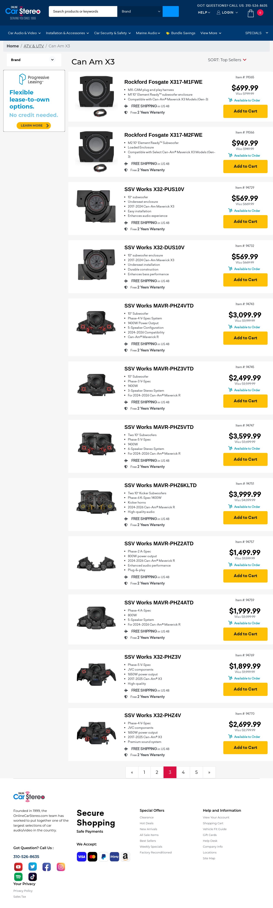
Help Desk (210, 840)
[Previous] (131, 772)
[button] (227, 60)
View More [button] (210, 33)
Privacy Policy (22, 890)
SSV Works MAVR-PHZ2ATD (159, 543)
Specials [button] (256, 33)
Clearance (147, 817)
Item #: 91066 (245, 132)
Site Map (209, 858)
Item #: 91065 (245, 77)
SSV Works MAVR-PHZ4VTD (159, 306)
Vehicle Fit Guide (215, 829)
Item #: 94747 (245, 425)
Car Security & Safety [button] (112, 33)
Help (202, 12)
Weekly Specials (151, 846)
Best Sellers (148, 840)
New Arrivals (148, 829)
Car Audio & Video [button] (24, 33)
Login (227, 12)
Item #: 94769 (244, 655)
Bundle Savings (180, 33)
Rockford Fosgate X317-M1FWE (163, 82)
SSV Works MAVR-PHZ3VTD (159, 369)
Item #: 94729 (244, 188)
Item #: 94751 (245, 484)
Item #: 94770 (244, 714)
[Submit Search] (171, 11)
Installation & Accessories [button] (67, 33)
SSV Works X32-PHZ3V (152, 657)
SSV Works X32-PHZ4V (152, 715)
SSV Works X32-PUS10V (154, 189)
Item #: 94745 (245, 367)
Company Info (213, 846)
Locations (210, 852)
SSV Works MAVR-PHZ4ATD (159, 602)
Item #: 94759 (244, 600)
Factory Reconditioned (156, 852)
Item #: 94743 (245, 304)
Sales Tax (19, 896)
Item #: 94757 (244, 542)
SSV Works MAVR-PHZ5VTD (159, 427)
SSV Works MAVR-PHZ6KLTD (160, 485)
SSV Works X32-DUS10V (154, 247)
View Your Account (216, 817)
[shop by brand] (140, 11)
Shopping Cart (213, 823)
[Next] (209, 772)
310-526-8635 (257, 5)
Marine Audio (148, 33)
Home (13, 46)
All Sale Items (149, 835)
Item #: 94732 (244, 246)
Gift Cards (210, 835)
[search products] (83, 11)
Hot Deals (146, 823)
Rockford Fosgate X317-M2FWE (163, 135)
